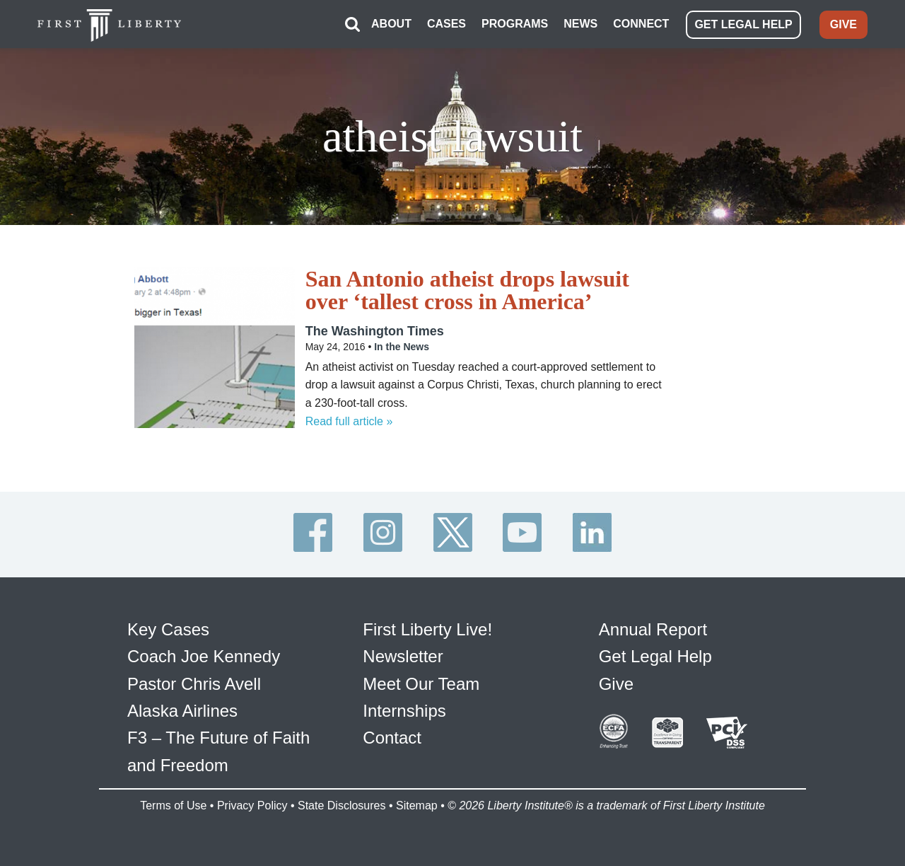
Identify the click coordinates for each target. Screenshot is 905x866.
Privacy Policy (252, 805)
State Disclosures (342, 805)
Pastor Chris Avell (194, 683)
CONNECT (641, 24)
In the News (401, 346)
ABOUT (391, 24)
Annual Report (653, 629)
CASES (446, 24)
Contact (392, 737)
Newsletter (403, 656)
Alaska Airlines (182, 710)
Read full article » (349, 421)
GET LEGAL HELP (743, 24)
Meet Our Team (421, 683)
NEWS (580, 24)
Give (616, 683)
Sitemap (417, 805)
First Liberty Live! (427, 629)
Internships (404, 710)
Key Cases (168, 629)
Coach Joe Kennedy (203, 656)
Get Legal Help (655, 656)
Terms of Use (173, 805)
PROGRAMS (514, 24)
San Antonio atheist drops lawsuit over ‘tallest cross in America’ (467, 290)
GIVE (843, 24)
